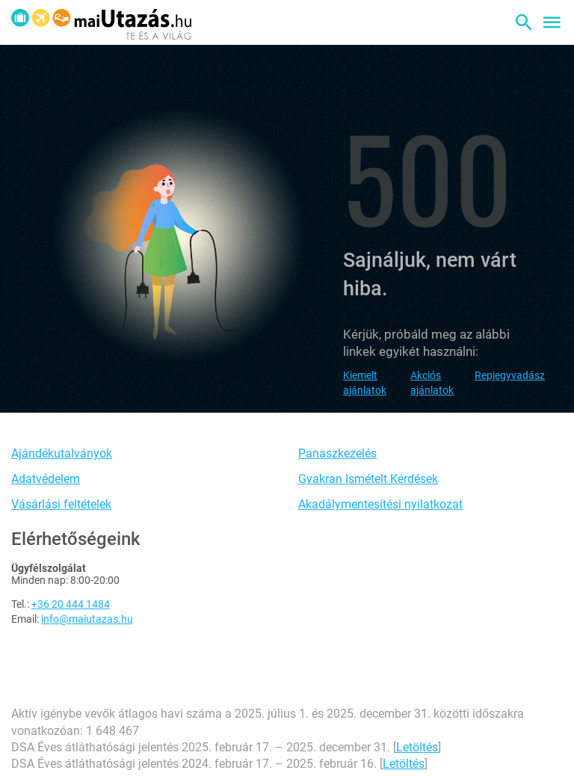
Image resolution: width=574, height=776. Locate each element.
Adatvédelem (45, 479)
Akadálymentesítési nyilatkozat (380, 504)
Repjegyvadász (510, 375)
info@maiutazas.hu (87, 619)
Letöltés (417, 747)
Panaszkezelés (337, 453)
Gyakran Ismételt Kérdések (368, 479)
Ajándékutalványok (61, 453)
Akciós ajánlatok (432, 382)
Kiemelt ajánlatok (364, 382)
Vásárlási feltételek (61, 504)
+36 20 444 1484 (70, 604)
